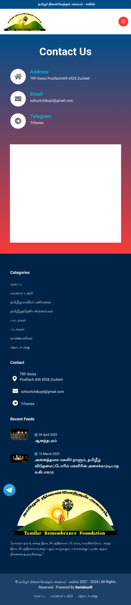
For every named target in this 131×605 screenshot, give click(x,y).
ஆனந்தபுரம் (46, 440)
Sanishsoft (84, 587)
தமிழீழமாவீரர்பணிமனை (30, 302)
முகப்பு (16, 284)
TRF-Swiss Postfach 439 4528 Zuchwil (41, 377)
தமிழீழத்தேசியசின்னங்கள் (31, 311)
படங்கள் (17, 329)
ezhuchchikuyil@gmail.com (51, 101)
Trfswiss (37, 123)
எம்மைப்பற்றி (21, 293)
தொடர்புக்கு (20, 347)
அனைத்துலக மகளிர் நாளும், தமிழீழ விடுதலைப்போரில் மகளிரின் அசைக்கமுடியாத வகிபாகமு (77, 465)
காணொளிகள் (21, 338)
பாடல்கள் (18, 320)
